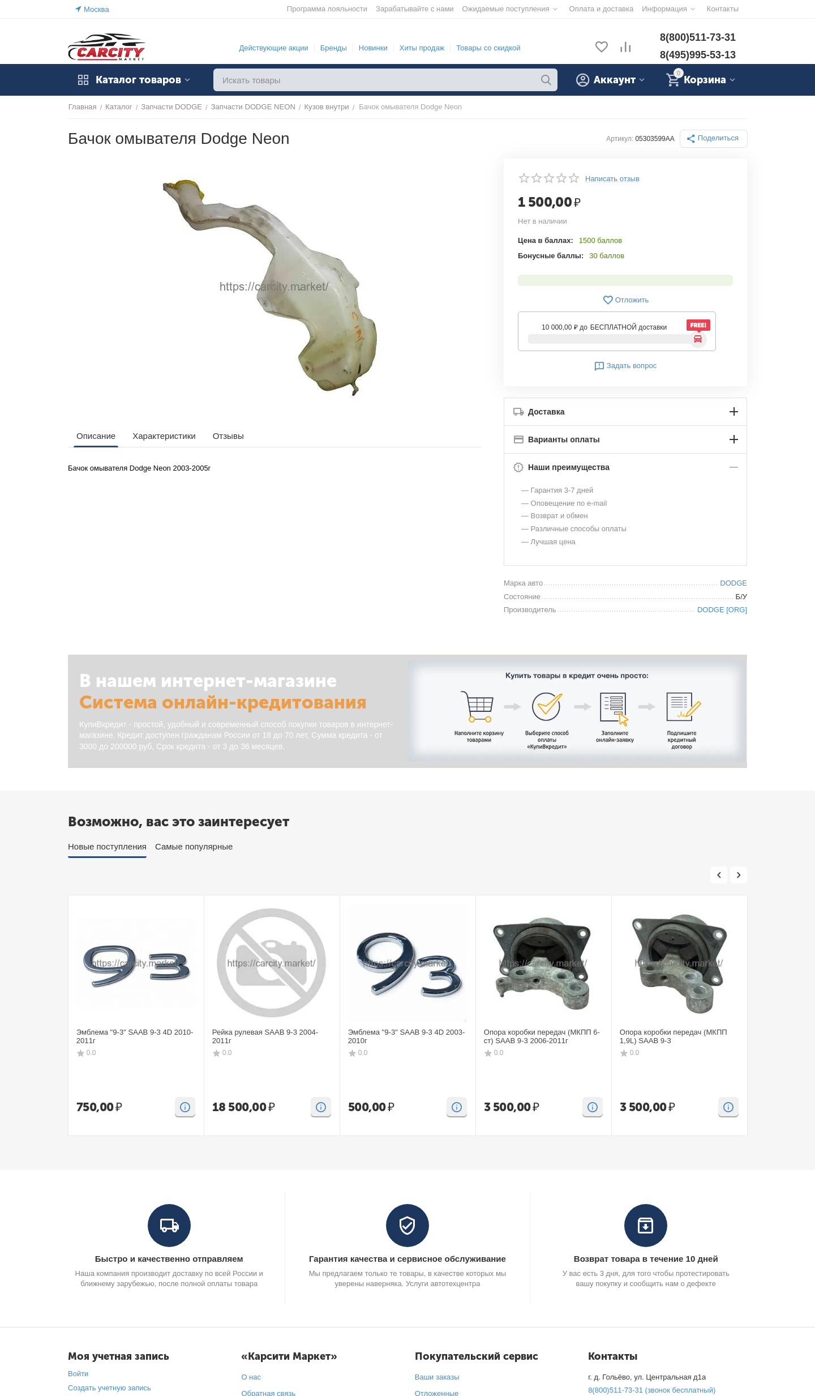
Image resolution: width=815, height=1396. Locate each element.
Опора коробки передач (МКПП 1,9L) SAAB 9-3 (673, 1036)
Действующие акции (273, 48)
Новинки (373, 48)
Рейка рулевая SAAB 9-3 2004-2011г (265, 1036)
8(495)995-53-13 (698, 55)
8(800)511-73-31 (698, 37)
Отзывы (227, 436)
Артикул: (620, 139)
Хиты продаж (422, 48)
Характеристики (163, 436)
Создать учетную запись (109, 1388)
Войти (78, 1373)
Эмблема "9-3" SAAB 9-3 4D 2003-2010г (406, 1036)
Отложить (625, 300)
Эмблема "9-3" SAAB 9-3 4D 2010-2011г (134, 1036)
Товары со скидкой (488, 48)
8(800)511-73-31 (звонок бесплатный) (651, 1390)
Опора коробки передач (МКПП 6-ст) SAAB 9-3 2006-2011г (541, 1036)
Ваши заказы (437, 1377)
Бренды (333, 48)
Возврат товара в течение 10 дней (646, 1258)
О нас (251, 1377)
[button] (713, 138)
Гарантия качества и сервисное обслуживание (407, 1258)
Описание (95, 436)
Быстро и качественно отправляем (169, 1258)
